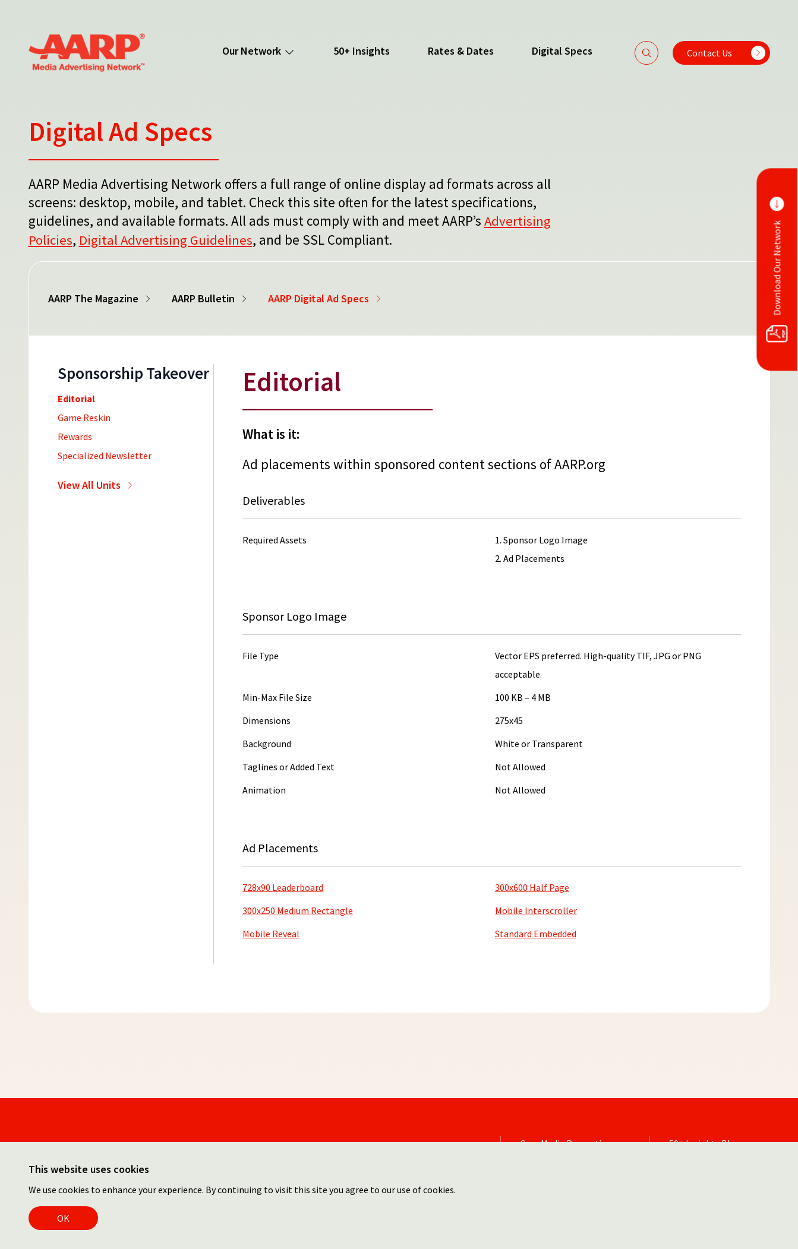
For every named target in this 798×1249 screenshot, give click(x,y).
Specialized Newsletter (105, 454)
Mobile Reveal (270, 932)
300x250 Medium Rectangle (297, 909)
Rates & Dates (460, 51)
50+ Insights (361, 51)
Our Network (258, 51)
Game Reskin (84, 416)
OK (63, 1218)
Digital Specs (561, 51)
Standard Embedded (535, 932)
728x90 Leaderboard (282, 886)
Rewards (75, 435)
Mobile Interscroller (536, 909)
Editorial (76, 397)
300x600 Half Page (532, 886)
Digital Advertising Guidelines (166, 239)
